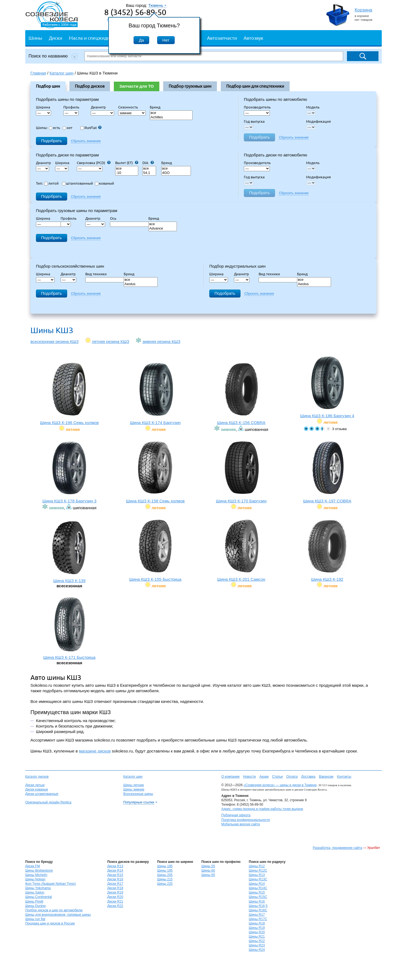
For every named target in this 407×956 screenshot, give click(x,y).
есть (54, 127)
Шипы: (41, 127)
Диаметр (100, 107)
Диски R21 (115, 901)
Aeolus (140, 284)
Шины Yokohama (38, 888)
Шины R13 (257, 875)
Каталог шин (133, 776)
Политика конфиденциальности (245, 820)
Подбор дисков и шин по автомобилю (54, 910)
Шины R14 (257, 884)
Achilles (171, 117)
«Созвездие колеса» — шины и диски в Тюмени (280, 785)
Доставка (308, 776)
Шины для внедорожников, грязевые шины (58, 915)
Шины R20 (257, 932)
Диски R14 (115, 870)
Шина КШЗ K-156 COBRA (241, 393)
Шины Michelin (36, 875)
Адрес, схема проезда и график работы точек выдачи (262, 809)
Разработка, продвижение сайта (337, 848)
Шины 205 (165, 875)
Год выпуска (254, 121)
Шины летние (133, 785)
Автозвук (253, 38)
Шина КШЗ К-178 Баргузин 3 (69, 471)
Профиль (73, 107)
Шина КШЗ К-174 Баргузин (155, 393)
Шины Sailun (34, 892)
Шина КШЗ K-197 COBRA (327, 471)
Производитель (257, 107)
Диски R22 (115, 906)
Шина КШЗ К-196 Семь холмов (69, 393)
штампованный (77, 183)
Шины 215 (165, 879)
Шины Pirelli (34, 901)
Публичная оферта (235, 815)
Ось (115, 218)
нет (67, 127)
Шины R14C (258, 888)
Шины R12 (257, 866)
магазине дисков (95, 751)
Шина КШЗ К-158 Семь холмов (155, 471)
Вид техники (97, 274)
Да (141, 40)
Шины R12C (258, 870)
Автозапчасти (222, 38)
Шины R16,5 (258, 906)
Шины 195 (165, 870)
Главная (38, 73)
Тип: (39, 183)
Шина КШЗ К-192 (327, 550)
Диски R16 (115, 879)
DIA (148, 163)
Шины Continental (38, 897)
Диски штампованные (41, 794)
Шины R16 (257, 901)
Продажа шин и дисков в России (50, 923)
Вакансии (326, 776)
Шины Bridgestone (39, 870)
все (171, 113)
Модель (313, 107)
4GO (176, 173)
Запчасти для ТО (136, 86)
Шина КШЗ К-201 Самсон (241, 550)
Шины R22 (257, 941)
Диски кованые (36, 789)
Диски (55, 38)
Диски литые (35, 785)
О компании (230, 776)
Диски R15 (115, 875)
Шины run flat (35, 919)
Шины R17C (258, 919)
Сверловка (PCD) (94, 163)
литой (51, 183)
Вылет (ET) (126, 163)
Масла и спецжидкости (94, 38)
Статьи (277, 776)
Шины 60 (208, 870)
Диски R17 (115, 884)
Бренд (155, 107)
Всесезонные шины (138, 794)
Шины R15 (257, 892)
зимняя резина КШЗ (161, 341)
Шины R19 (257, 928)
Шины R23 (257, 945)
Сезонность (128, 107)
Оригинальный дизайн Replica (48, 802)
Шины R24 (257, 950)
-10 (126, 173)
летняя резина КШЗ (110, 341)
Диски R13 (115, 866)
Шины (35, 38)
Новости (249, 776)
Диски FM (32, 866)
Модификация (318, 121)
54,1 (149, 173)
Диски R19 (115, 892)
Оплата (292, 776)
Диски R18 (115, 888)
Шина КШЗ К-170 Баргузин (241, 471)
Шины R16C (258, 910)
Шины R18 (257, 923)
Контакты (344, 776)
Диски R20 (115, 897)
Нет (165, 40)
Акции (264, 776)
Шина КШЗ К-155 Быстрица (155, 550)
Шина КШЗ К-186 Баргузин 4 (327, 386)
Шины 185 (165, 866)
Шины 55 (208, 866)
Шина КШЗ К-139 (69, 551)
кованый (104, 183)
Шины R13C (258, 879)
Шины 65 (208, 875)
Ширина (43, 107)
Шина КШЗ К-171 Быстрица (69, 628)
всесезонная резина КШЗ (54, 341)
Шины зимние (134, 789)
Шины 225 (165, 884)
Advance (163, 228)
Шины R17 (257, 915)
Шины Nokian (35, 879)
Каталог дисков (37, 776)
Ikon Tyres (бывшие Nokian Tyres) (50, 884)
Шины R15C (258, 897)
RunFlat (90, 127)
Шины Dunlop (35, 906)
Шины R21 (257, 936)
